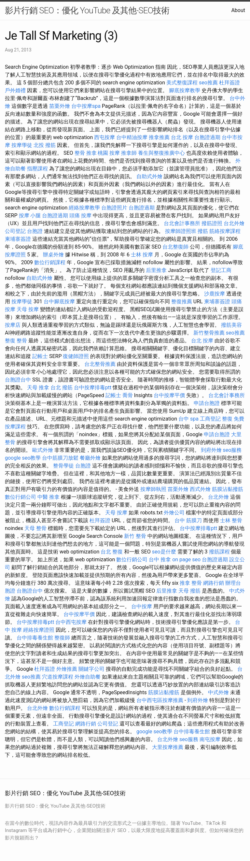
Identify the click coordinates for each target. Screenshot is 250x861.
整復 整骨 (16, 340)
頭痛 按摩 (80, 215)
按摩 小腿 (30, 215)
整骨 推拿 (86, 153)
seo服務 (232, 450)
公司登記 (15, 231)
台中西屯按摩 (71, 622)
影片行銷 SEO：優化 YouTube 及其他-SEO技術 (87, 10)
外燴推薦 (66, 669)
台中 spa (188, 419)
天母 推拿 (38, 387)
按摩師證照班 (180, 231)
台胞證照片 (114, 208)
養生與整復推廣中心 (161, 153)
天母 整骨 (35, 528)
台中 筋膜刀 (188, 520)
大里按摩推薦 (167, 747)
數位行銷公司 (20, 497)
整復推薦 (181, 301)
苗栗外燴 (59, 106)
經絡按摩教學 (84, 208)
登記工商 (221, 270)
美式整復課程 (182, 82)
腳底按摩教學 (184, 90)
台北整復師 (175, 247)
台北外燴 (234, 223)
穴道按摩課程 (57, 677)
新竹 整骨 (135, 536)
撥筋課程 (219, 552)
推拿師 (129, 153)
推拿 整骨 (191, 583)
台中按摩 (141, 606)
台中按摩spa (86, 106)
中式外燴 (218, 692)
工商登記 (210, 419)
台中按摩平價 (169, 395)
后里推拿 (156, 270)
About (238, 10)
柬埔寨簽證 (18, 239)
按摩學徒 (21, 145)
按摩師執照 (153, 489)
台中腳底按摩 (59, 301)
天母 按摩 (28, 309)
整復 (227, 419)
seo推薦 (208, 82)
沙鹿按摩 (214, 294)
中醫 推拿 (48, 497)
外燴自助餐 (88, 677)
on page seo (186, 559)
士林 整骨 (231, 520)
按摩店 (13, 325)
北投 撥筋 (45, 145)
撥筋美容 (231, 325)
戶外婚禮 (15, 90)
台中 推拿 (160, 559)
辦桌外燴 (53, 254)
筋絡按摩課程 (225, 231)
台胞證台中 (18, 380)
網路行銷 (213, 583)
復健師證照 (76, 356)
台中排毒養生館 (35, 638)
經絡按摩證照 (38, 630)
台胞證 (35, 231)
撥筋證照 (211, 223)
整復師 (62, 638)
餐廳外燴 (90, 458)
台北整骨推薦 (100, 364)
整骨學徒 (63, 466)
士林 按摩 (142, 254)
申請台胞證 (207, 403)
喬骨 (127, 395)
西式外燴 (200, 489)
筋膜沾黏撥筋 (227, 489)
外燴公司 (174, 512)
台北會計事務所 (182, 223)
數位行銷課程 (49, 262)
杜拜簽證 (229, 82)
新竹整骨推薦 (209, 333)
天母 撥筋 (189, 591)
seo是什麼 (164, 552)
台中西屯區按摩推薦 (159, 700)
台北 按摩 (182, 137)
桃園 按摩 (109, 153)
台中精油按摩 (131, 137)
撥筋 (203, 231)
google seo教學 (23, 458)
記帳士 (40, 356)
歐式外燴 (42, 450)
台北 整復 (112, 552)
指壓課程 (37, 168)
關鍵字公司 (91, 669)
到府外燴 (211, 450)
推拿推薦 (159, 137)
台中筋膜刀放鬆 (60, 458)
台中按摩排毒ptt (92, 387)
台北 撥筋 (61, 387)
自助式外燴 (149, 176)
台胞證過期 (207, 137)
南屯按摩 (210, 739)
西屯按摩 (104, 137)
